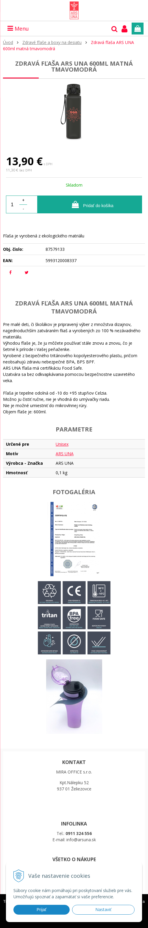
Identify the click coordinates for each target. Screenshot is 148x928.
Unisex (62, 444)
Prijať (41, 909)
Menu (18, 28)
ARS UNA (65, 453)
